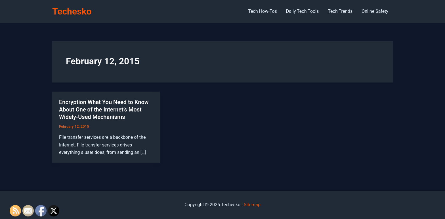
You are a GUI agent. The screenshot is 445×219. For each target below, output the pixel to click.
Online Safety (375, 11)
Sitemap (252, 204)
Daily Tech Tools (302, 11)
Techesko (72, 11)
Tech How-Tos (262, 11)
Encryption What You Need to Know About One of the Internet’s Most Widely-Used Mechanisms (104, 109)
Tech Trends (340, 11)
